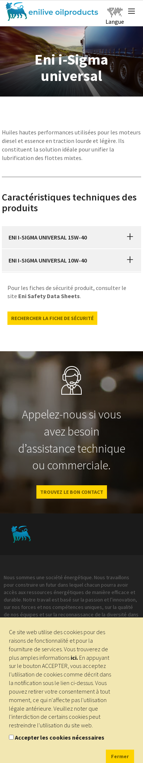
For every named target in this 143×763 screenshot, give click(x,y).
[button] (130, 237)
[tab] (71, 237)
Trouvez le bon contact (71, 492)
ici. (74, 657)
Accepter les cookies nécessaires (59, 737)
